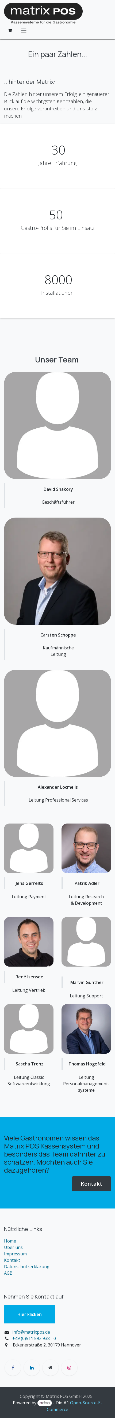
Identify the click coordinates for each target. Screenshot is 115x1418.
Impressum (15, 1254)
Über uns (13, 1247)
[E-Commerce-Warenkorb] (9, 30)
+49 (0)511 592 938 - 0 (34, 1338)
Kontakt (91, 1183)
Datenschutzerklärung (26, 1267)
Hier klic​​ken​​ (29, 1314)
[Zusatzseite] (51, 1368)
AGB (8, 1273)
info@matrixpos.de (31, 1332)
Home (10, 1241)
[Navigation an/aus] (24, 30)
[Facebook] (13, 1368)
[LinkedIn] (32, 1368)
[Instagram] (69, 1368)
